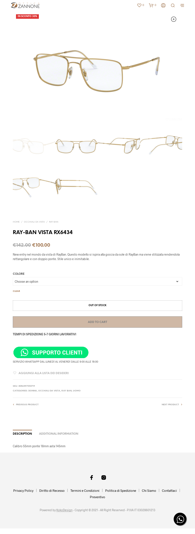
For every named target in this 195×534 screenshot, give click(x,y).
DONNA (32, 391)
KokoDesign (64, 510)
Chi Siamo (149, 490)
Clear (16, 291)
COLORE (19, 274)
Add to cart (97, 322)
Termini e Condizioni (84, 490)
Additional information (58, 434)
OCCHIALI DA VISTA (34, 222)
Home (16, 222)
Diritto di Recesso (52, 490)
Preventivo (97, 497)
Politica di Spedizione (120, 490)
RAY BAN (53, 222)
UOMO (77, 391)
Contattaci (169, 490)
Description (22, 434)
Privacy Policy (23, 490)
